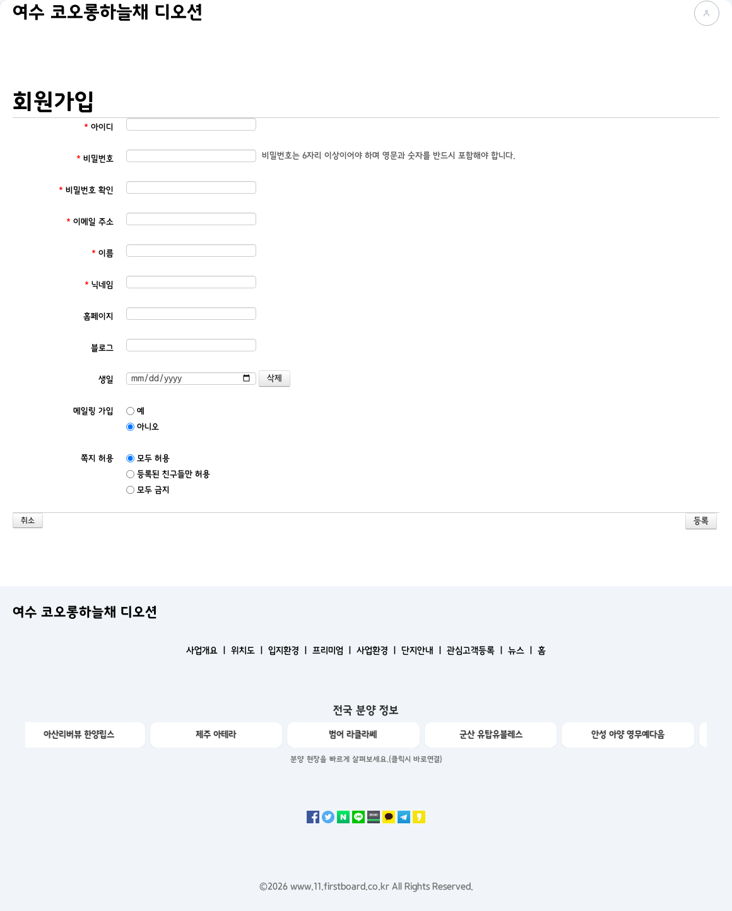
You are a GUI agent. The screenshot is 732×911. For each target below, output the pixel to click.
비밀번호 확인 (86, 190)
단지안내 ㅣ (422, 650)
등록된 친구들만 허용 (168, 474)
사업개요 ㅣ (207, 650)
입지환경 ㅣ (289, 650)
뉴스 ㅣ (521, 650)
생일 (106, 379)
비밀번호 (95, 158)
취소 (28, 521)
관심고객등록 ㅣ (476, 650)
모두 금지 (148, 490)
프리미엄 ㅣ (333, 650)
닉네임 (99, 285)
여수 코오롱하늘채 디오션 (108, 13)
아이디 (99, 127)
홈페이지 (98, 316)
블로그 (102, 348)
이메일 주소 (90, 221)
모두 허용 (148, 458)
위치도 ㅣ (248, 650)
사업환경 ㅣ (378, 650)
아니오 (142, 427)
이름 (103, 253)
